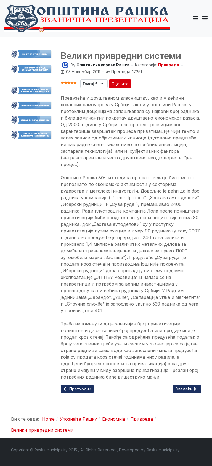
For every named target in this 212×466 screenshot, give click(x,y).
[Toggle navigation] (205, 18)
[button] (195, 18)
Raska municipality (163, 449)
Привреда (168, 65)
